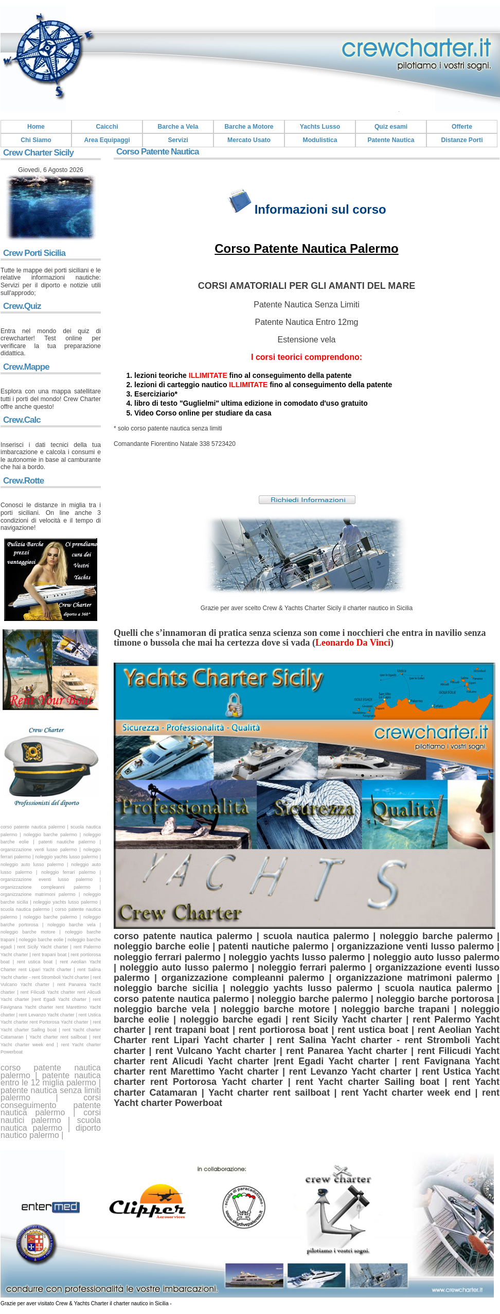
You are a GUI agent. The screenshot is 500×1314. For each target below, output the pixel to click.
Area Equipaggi (107, 140)
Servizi (178, 140)
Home (36, 126)
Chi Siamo (36, 140)
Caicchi (107, 126)
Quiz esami (390, 126)
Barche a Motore (248, 126)
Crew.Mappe (26, 367)
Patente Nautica (390, 140)
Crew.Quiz (22, 306)
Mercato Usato (249, 140)
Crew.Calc (22, 420)
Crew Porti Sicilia (34, 253)
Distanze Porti (462, 140)
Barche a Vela (177, 126)
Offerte (462, 126)
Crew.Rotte (23, 481)
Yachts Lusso (320, 126)
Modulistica (320, 140)
